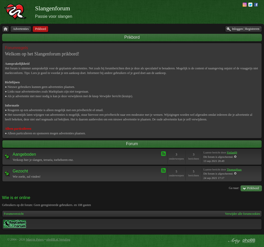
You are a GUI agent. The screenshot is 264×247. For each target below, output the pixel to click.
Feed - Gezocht (163, 170)
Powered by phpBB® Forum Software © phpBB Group (249, 240)
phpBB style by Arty (233, 240)
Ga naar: (234, 188)
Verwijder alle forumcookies (242, 214)
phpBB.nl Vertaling (58, 239)
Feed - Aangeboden (163, 153)
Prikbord (132, 37)
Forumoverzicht (14, 214)
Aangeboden (24, 154)
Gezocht (20, 171)
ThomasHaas (234, 169)
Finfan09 (232, 152)
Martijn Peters (35, 239)
